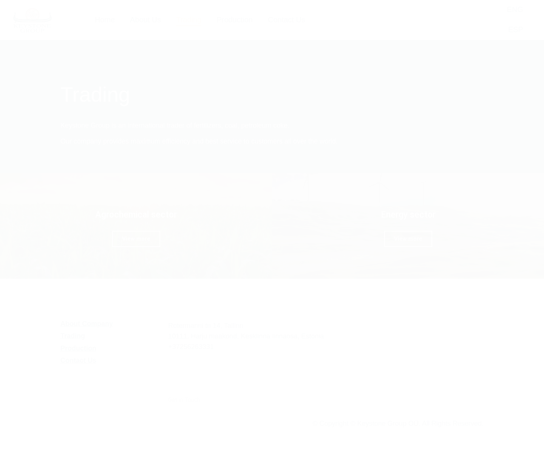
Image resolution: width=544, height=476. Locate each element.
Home (105, 19)
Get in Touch (184, 399)
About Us (145, 19)
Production (234, 19)
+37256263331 (191, 347)
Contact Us (286, 19)
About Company (86, 324)
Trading (188, 21)
